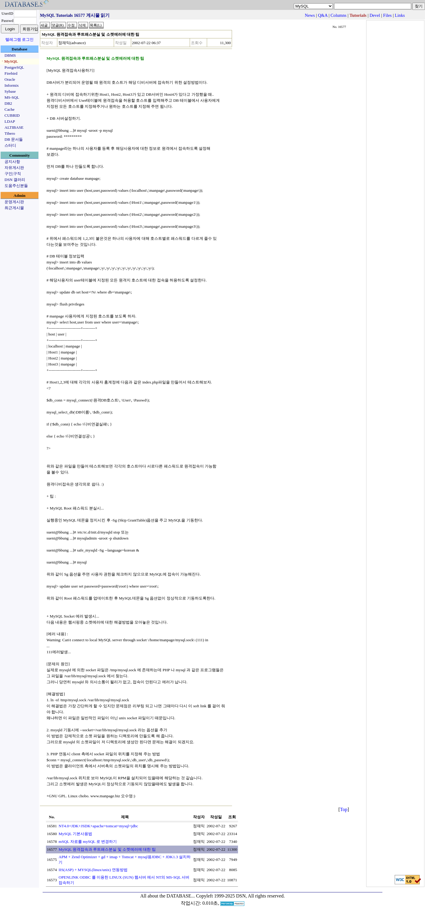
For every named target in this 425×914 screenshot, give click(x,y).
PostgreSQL (14, 67)
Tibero (10, 133)
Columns (338, 15)
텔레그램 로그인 (19, 39)
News (310, 15)
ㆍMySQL (9, 61)
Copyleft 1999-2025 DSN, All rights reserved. (240, 895)
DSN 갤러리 (15, 179)
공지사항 (12, 161)
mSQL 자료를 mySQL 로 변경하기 (88, 841)
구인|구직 (13, 173)
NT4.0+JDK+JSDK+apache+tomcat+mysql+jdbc (98, 826)
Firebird (11, 73)
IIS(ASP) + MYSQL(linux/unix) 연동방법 (93, 869)
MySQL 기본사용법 (75, 833)
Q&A (322, 15)
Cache (9, 109)
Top (344, 809)
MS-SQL (12, 97)
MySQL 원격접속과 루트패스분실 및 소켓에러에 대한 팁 (107, 849)
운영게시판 (14, 202)
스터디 (10, 145)
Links (400, 15)
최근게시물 (14, 208)
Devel (374, 15)
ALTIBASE (14, 127)
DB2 (8, 103)
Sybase (10, 91)
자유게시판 (14, 167)
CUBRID (12, 115)
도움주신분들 (16, 185)
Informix (12, 85)
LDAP (10, 121)
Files (387, 15)
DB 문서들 (14, 139)
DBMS (10, 55)
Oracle (10, 79)
